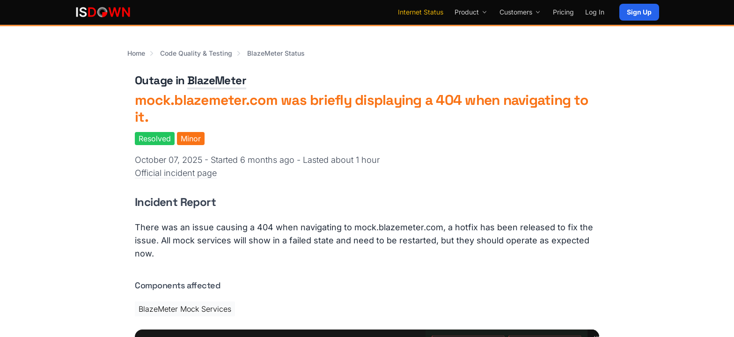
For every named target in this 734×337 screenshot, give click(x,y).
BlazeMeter (216, 80)
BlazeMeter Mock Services (185, 309)
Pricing (563, 12)
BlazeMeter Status (276, 53)
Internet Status (420, 12)
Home (136, 53)
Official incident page (176, 173)
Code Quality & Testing (196, 53)
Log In (594, 12)
